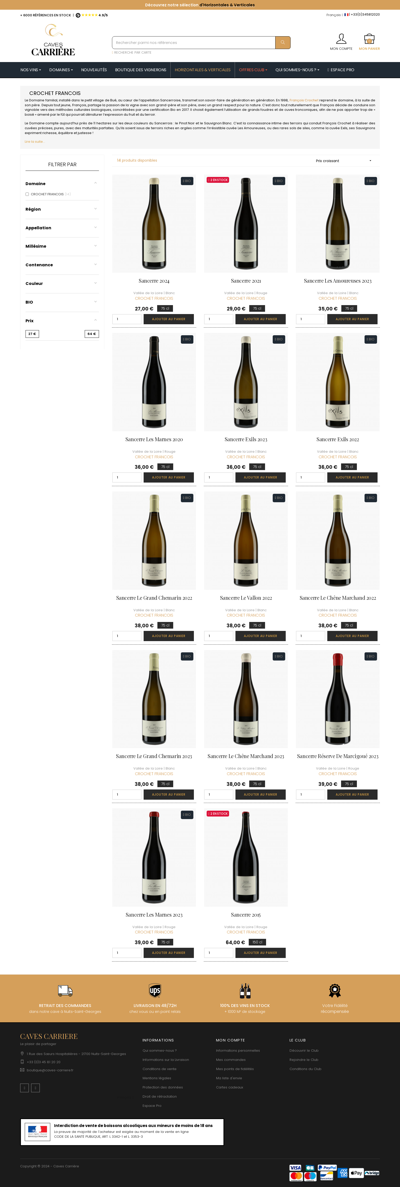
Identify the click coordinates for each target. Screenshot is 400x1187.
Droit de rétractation (160, 1096)
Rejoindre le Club (304, 1059)
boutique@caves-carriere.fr (50, 1070)
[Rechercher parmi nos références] (201, 42)
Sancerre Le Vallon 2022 (246, 597)
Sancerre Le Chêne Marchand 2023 (246, 755)
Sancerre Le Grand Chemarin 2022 (154, 597)
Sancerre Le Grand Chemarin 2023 (154, 755)
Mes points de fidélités (235, 1068)
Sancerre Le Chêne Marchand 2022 (338, 597)
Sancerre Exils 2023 (246, 439)
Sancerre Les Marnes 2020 (154, 439)
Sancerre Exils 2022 (338, 439)
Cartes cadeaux (229, 1087)
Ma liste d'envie (229, 1078)
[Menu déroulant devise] (335, 15)
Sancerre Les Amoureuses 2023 (338, 280)
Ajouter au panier (168, 319)
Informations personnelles (238, 1050)
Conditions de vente (160, 1068)
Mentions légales (157, 1078)
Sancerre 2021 (246, 280)
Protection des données (163, 1087)
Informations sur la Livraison (166, 1059)
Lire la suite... (35, 141)
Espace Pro (152, 1105)
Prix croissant (345, 160)
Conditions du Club (305, 1068)
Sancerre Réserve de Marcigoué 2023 (337, 755)
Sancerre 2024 (154, 280)
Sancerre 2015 (246, 914)
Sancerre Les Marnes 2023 (154, 914)
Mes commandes (231, 1059)
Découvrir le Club (304, 1050)
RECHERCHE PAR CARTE (132, 52)
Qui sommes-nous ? (160, 1050)
